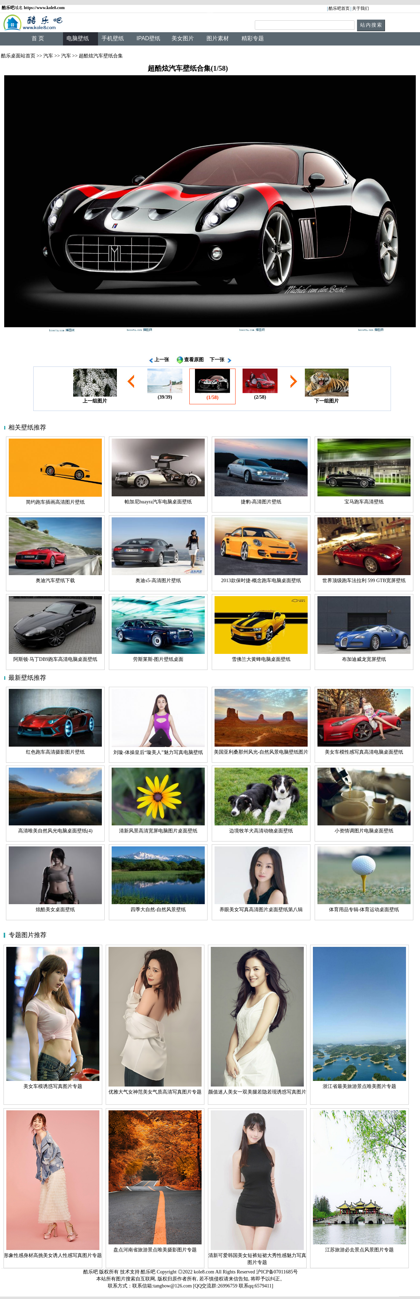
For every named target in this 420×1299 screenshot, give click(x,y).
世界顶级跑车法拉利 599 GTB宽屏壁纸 (364, 580)
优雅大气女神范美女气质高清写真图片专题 (155, 1092)
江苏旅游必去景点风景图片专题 (359, 1249)
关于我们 (360, 8)
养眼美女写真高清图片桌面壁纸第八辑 (261, 909)
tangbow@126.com (172, 1285)
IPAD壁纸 (148, 38)
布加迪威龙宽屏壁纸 (364, 659)
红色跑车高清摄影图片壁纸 (55, 752)
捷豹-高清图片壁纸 (261, 501)
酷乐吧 (149, 1271)
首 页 (37, 38)
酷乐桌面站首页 (18, 55)
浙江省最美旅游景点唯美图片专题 (359, 1086)
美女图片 (183, 38)
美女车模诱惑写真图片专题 (52, 1086)
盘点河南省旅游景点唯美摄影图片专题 (155, 1249)
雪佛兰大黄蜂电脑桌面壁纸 (261, 659)
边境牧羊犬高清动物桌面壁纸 (261, 830)
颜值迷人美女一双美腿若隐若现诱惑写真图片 (257, 1092)
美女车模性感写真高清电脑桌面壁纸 (364, 752)
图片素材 (217, 38)
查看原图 (194, 359)
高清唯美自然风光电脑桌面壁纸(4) (55, 830)
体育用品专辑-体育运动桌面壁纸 (364, 909)
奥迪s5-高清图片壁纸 (158, 580)
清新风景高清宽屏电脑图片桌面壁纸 (158, 830)
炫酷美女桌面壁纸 (55, 909)
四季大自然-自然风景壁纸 (158, 909)
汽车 (48, 55)
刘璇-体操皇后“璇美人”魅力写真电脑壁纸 (158, 752)
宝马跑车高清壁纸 (364, 501)
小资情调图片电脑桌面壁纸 (364, 830)
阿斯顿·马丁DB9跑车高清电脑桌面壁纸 (55, 659)
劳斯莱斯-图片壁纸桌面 (158, 659)
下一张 (217, 359)
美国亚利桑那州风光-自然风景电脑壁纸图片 (261, 752)
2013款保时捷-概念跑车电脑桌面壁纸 (261, 580)
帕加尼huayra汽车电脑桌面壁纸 (158, 501)
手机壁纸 (113, 38)
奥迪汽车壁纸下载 (55, 580)
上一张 (161, 359)
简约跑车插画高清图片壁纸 (55, 502)
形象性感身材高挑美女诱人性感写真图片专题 (53, 1255)
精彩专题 (252, 38)
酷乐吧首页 (339, 8)
